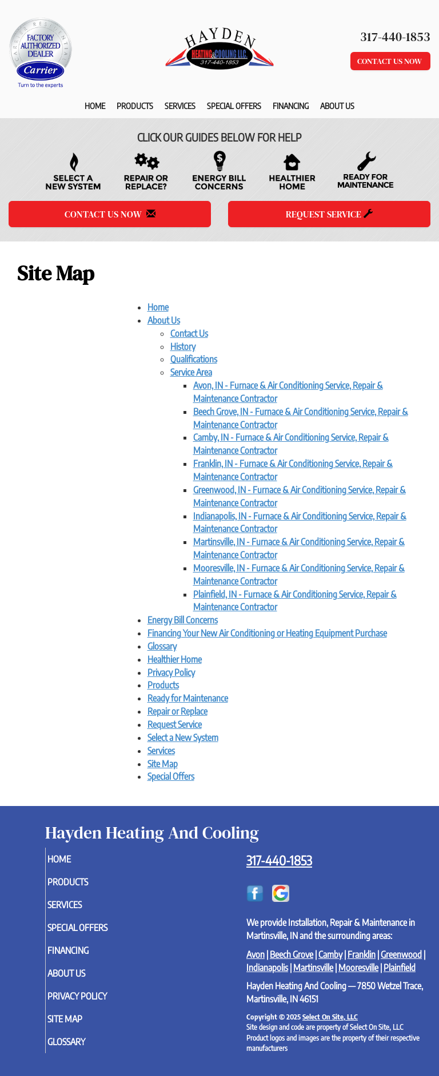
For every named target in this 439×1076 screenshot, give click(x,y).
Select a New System (182, 737)
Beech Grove (291, 954)
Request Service (174, 724)
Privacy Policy (171, 672)
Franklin (362, 954)
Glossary (162, 646)
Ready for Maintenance (187, 698)
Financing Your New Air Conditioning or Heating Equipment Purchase (267, 633)
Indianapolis (267, 967)
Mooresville (358, 967)
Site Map (162, 763)
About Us (337, 105)
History (182, 346)
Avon (255, 954)
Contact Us (189, 333)
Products (135, 105)
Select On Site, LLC (330, 1016)
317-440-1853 (279, 860)
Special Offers (234, 105)
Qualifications (193, 359)
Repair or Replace (177, 711)
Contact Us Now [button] (390, 61)
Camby (330, 954)
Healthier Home (174, 659)
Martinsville (313, 967)
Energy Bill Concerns (182, 620)
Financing (291, 105)
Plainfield (400, 967)
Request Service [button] (329, 214)
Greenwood (401, 954)
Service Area (191, 372)
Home (95, 105)
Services (180, 105)
